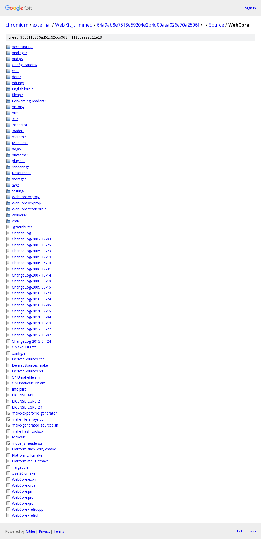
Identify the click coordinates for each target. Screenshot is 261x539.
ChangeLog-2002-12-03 (31, 238)
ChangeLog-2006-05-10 (31, 262)
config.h (18, 353)
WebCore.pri (22, 491)
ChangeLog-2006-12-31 (31, 269)
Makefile (19, 437)
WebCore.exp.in (24, 479)
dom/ (16, 76)
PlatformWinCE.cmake (30, 461)
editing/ (18, 82)
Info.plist (19, 389)
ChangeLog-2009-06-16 (31, 287)
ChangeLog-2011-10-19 (31, 323)
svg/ (15, 184)
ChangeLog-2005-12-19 (31, 257)
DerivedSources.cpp (28, 359)
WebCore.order (24, 485)
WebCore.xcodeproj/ (29, 209)
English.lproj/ (22, 88)
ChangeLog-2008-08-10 (31, 281)
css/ (15, 70)
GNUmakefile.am (26, 377)
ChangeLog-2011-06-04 (31, 317)
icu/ (15, 118)
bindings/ (19, 52)
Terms (59, 531)
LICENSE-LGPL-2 (26, 401)
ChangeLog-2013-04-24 (31, 341)
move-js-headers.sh (28, 443)
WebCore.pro (23, 497)
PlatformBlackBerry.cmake (34, 449)
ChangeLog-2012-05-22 (31, 329)
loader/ (18, 130)
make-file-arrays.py (27, 419)
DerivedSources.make (30, 365)
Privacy (44, 531)
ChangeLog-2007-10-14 (31, 275)
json (252, 531)
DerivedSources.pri (27, 371)
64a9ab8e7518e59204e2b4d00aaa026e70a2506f (148, 25)
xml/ (15, 221)
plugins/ (18, 160)
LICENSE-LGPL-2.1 (27, 407)
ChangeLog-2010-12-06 (31, 305)
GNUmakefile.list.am (28, 383)
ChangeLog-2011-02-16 (31, 311)
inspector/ (20, 124)
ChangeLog (21, 233)
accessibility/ (22, 46)
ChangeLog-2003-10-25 (31, 245)
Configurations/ (24, 64)
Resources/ (21, 172)
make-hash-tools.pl (28, 431)
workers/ (19, 214)
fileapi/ (17, 94)
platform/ (20, 155)
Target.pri (20, 467)
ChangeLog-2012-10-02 (31, 335)
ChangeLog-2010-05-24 (31, 299)
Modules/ (20, 142)
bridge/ (17, 58)
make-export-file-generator (34, 413)
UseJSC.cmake (23, 473)
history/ (18, 106)
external (42, 25)
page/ (16, 148)
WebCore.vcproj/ (26, 196)
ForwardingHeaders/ (29, 100)
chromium (17, 25)
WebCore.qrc (22, 503)
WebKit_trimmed (74, 25)
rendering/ (20, 167)
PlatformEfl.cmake (27, 455)
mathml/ (19, 136)
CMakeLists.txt (24, 347)
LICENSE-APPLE (25, 395)
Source (216, 25)
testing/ (18, 191)
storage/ (19, 179)
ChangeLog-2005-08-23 (31, 250)
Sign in (250, 8)
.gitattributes (22, 226)
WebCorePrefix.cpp (27, 509)
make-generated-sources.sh (35, 425)
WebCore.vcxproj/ (26, 202)
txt (240, 531)
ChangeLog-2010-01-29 (31, 293)
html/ (16, 112)
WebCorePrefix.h (26, 515)
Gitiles (31, 531)
